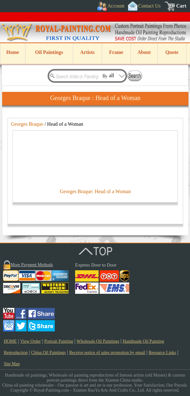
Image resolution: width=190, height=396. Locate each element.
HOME (10, 341)
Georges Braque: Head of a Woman (95, 191)
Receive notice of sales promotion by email (107, 352)
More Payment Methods (32, 264)
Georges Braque (27, 124)
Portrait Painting (58, 341)
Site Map (12, 364)
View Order (30, 341)
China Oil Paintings (48, 352)
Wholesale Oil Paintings (98, 341)
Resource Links (162, 352)
